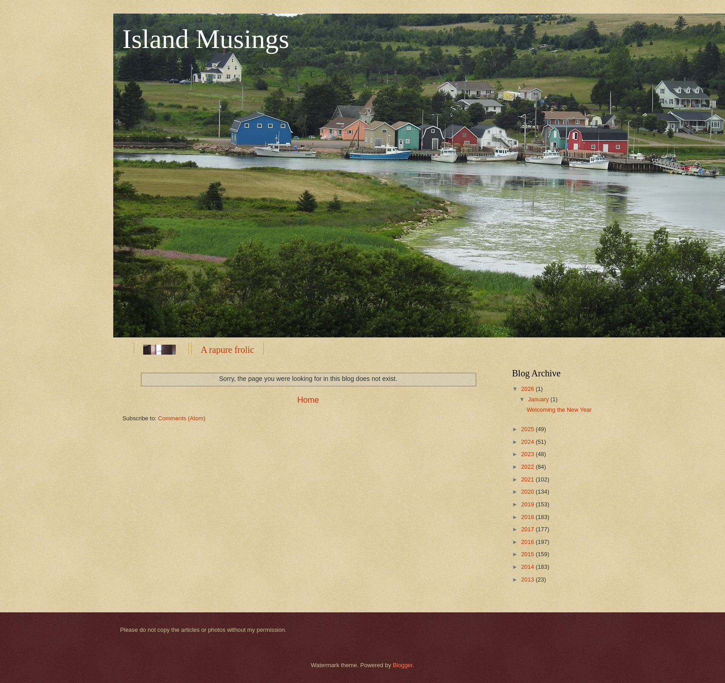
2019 (528, 504)
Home (308, 399)
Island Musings (205, 39)
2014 (528, 566)
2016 (528, 542)
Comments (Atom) (181, 418)
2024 (528, 441)
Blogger (403, 665)
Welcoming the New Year (559, 409)
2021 (528, 479)
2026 (528, 388)
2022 (528, 466)
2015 (528, 554)
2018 (528, 517)
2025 (528, 429)
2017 (528, 529)
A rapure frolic (227, 350)
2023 (528, 454)
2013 (528, 579)
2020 (528, 491)
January (539, 399)
